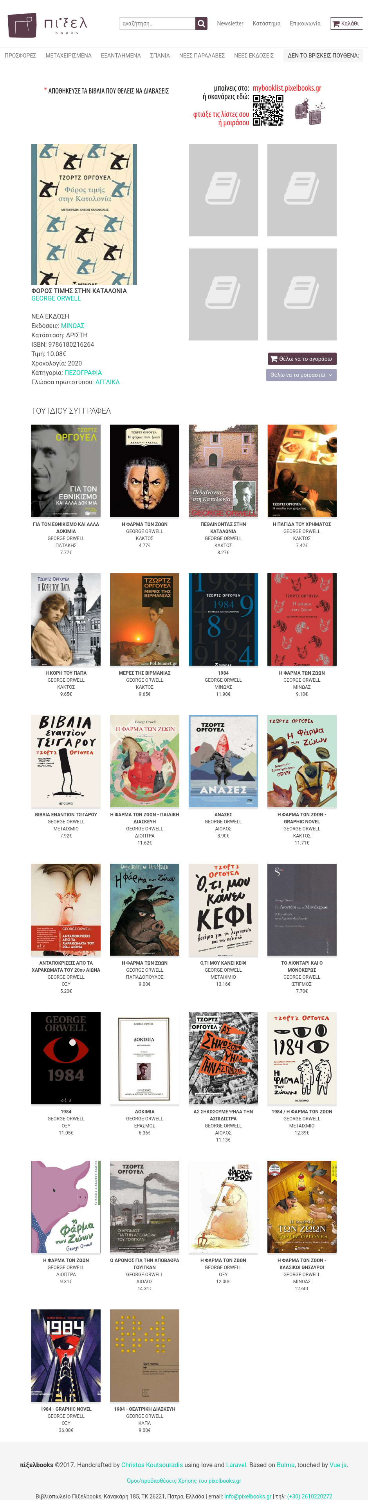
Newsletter (230, 23)
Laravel (236, 1465)
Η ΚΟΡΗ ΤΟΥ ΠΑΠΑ (66, 673)
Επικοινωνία (305, 23)
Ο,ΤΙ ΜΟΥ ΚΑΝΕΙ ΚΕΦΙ (223, 963)
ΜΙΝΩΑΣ (73, 326)
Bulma (285, 1465)
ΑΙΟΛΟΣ (223, 829)
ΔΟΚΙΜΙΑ (144, 1112)
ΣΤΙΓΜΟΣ (302, 984)
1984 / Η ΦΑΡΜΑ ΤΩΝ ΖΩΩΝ (302, 1112)
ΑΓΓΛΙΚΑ (108, 382)
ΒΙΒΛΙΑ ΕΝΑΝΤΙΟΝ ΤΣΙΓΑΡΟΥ (66, 815)
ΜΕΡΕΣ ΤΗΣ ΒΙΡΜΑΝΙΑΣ (145, 673)
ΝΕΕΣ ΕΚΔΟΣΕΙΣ (254, 55)
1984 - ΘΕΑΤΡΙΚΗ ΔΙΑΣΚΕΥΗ (144, 1409)
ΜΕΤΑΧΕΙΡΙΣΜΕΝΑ (68, 55)
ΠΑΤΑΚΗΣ (66, 545)
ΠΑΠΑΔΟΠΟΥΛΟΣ (144, 977)
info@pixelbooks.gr (247, 1496)
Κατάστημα (267, 23)
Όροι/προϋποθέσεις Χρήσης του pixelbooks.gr (184, 1481)
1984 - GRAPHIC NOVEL (66, 1409)
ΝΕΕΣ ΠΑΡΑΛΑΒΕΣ (202, 55)
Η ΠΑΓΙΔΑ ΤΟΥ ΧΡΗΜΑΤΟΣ (302, 524)
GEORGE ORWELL (56, 298)
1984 (223, 673)
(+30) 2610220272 (309, 1496)
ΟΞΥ (66, 984)
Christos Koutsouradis (152, 1465)
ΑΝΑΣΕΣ (223, 815)
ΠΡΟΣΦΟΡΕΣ (20, 55)
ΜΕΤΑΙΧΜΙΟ (66, 829)
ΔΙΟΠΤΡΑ (144, 836)
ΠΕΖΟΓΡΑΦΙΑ (83, 372)
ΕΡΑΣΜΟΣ (144, 1126)
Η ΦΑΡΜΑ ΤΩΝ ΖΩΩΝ (145, 524)
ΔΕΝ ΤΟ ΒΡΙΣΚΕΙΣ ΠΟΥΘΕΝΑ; (323, 55)
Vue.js (338, 1465)
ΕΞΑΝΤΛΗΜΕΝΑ (121, 55)
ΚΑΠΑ (145, 1423)
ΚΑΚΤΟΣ (144, 538)
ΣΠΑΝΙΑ (160, 55)
